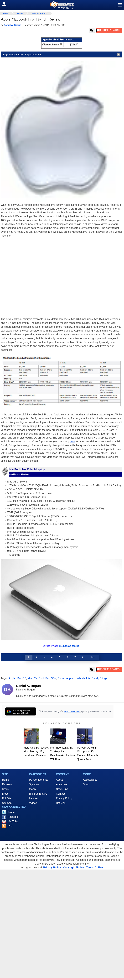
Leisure (33, 798)
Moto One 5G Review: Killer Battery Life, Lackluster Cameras (36, 751)
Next (92, 657)
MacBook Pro (41, 678)
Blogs (5, 793)
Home (5, 779)
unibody (80, 678)
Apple (12, 678)
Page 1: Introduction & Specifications (62, 54)
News (5, 789)
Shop (86, 784)
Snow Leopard (66, 678)
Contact (60, 793)
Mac (30, 678)
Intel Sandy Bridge (96, 678)
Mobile (33, 789)
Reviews (7, 784)
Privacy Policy (64, 798)
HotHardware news (72, 711)
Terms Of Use (94, 867)
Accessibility (90, 779)
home (5, 13)
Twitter (12, 812)
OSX (53, 678)
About (59, 779)
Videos (20, 13)
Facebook (13, 816)
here (72, 441)
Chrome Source (50, 44)
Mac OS (21, 678)
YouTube (13, 821)
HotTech (61, 803)
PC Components (38, 779)
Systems (34, 784)
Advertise (61, 784)
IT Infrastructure (38, 793)
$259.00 (74, 44)
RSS (10, 826)
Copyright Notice (73, 867)
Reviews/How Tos (39, 13)
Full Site (6, 798)
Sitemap (7, 803)
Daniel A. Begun (28, 686)
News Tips (62, 789)
